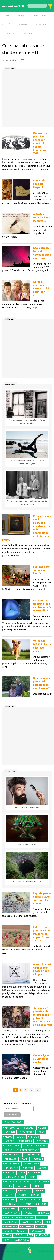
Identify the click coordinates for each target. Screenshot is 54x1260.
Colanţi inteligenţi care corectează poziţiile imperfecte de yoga (27, 462)
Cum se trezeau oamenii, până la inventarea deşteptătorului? (27, 421)
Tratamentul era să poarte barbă (27, 807)
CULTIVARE (10, 1159)
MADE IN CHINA (13, 1181)
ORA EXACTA (28, 1208)
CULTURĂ (41, 24)
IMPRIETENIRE (12, 1145)
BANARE (42, 1145)
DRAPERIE (35, 1172)
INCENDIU (10, 1132)
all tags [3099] (13, 1122)
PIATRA (22, 1195)
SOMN (32, 1177)
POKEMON (29, 1127)
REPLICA (24, 1199)
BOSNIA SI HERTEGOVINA (18, 1204)
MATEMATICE (12, 1127)
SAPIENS (9, 1195)
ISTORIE (28, 33)
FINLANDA (43, 1213)
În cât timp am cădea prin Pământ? (27, 882)
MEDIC (8, 1136)
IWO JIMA (31, 1181)
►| (38, 1090)
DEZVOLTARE (27, 1132)
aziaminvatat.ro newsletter (18, 1103)
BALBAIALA (37, 1231)
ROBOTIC (10, 1172)
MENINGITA (11, 1226)
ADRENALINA (22, 1240)
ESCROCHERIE (12, 1163)
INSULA (37, 1199)
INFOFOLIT (25, 1190)
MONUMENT (11, 1168)
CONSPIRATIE (33, 1154)
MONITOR (43, 1235)
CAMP (26, 1222)
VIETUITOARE (31, 1163)
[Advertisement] (27, 99)
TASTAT (29, 1213)
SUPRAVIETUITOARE (28, 1150)
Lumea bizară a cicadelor (27, 844)
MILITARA (41, 1204)
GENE (41, 1132)
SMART (39, 1190)
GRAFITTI (28, 1168)
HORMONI (37, 1159)
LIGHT (43, 1127)
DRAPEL (18, 1217)
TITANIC (42, 1217)
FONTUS (35, 1195)
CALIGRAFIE (23, 1186)
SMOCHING (10, 1208)
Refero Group (49, 1251)
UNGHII (8, 1231)
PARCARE (10, 1199)
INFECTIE (9, 1141)
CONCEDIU (42, 1141)
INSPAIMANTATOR (14, 1177)
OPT (18, 1154)
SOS (7, 1217)
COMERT (38, 1186)
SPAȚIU (21, 15)
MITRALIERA (25, 1141)
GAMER (45, 1181)
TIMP (7, 1240)
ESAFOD (21, 1136)
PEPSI (30, 1235)
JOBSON (28, 1145)
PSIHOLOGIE (40, 15)
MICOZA (42, 1168)
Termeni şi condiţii (16, 1251)
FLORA (19, 1235)
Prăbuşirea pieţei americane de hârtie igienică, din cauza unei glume (27, 502)
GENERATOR (11, 1222)
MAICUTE (10, 1190)
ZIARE (24, 1159)
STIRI (22, 1172)
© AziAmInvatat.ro (5, 1251)
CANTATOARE (12, 1213)
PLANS (37, 1222)
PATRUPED (27, 1226)
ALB (48, 1222)
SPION (8, 1154)
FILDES (8, 1186)
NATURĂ (23, 24)
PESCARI (34, 1136)
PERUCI (8, 1150)
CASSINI (42, 1226)
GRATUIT (22, 1231)
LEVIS (8, 1235)
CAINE (30, 1217)
